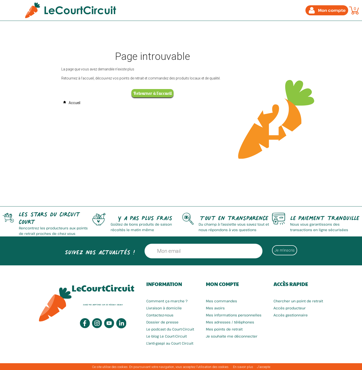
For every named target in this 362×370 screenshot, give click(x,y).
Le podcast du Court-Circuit (170, 329)
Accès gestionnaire (291, 315)
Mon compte (222, 283)
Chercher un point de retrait (298, 301)
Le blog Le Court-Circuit (166, 336)
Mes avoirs (215, 308)
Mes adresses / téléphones (230, 322)
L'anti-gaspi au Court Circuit (169, 343)
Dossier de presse (162, 322)
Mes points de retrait (224, 329)
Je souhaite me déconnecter (231, 336)
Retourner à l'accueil (152, 93)
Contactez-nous (159, 315)
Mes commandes (221, 301)
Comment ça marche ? (167, 301)
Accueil (70, 103)
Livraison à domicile (164, 308)
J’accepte (263, 367)
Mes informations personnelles (233, 315)
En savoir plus (243, 367)
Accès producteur (290, 308)
